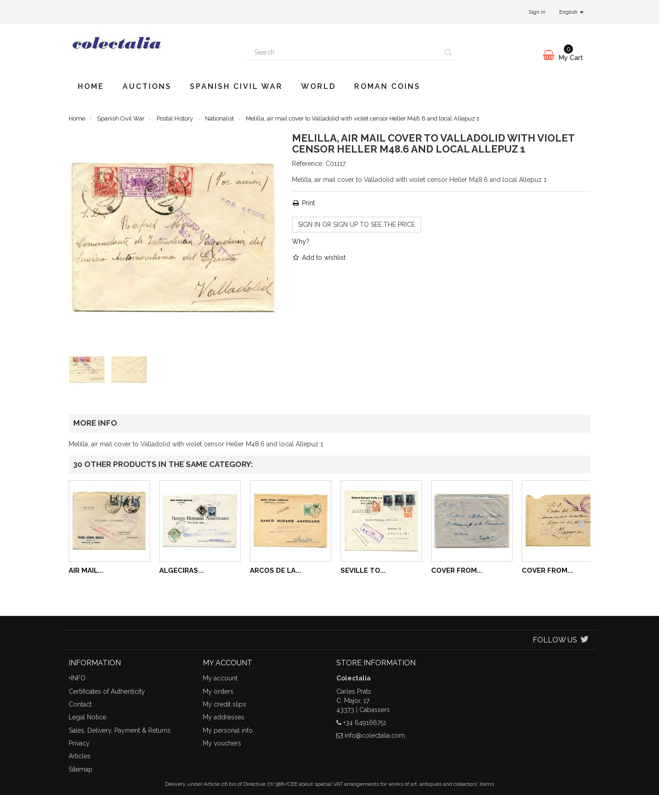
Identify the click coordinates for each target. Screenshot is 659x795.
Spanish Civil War (236, 86)
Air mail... (86, 570)
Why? (300, 241)
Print (303, 203)
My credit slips (224, 704)
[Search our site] (343, 52)
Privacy (79, 743)
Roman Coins (387, 86)
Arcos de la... (275, 570)
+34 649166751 (364, 722)
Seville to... (363, 570)
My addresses (223, 717)
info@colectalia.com (375, 735)
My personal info (228, 730)
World (318, 86)
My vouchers (222, 743)
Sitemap (80, 769)
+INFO (77, 678)
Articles (80, 756)
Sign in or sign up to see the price (356, 224)
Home (91, 86)
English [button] (571, 12)
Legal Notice (87, 717)
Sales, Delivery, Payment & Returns (120, 730)
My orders (218, 691)
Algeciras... (181, 570)
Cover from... (456, 570)
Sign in (537, 12)
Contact (80, 704)
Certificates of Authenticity (107, 691)
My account (220, 678)
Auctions (147, 86)
